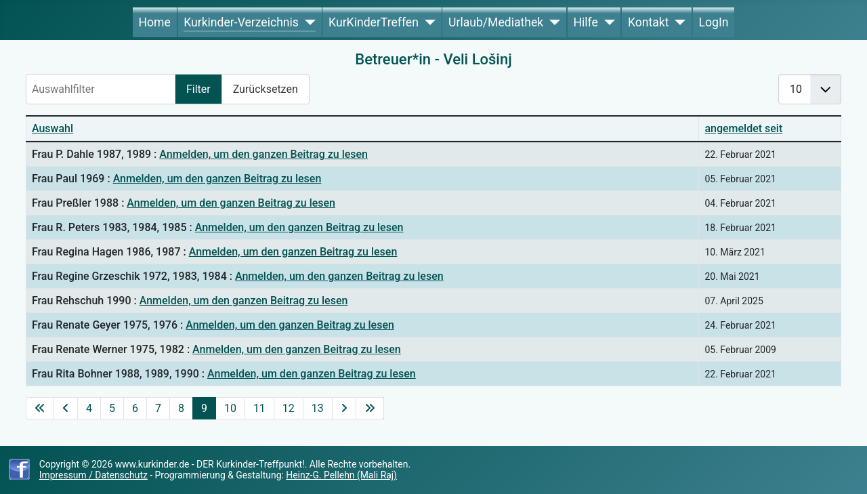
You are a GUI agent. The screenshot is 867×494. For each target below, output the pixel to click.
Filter (198, 89)
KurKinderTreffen (374, 22)
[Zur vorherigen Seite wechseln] (66, 408)
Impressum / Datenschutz (93, 475)
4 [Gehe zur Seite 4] (89, 408)
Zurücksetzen (265, 89)
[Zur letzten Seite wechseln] (370, 408)
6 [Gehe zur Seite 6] (135, 408)
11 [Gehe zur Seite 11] (259, 408)
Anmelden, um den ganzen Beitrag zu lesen (263, 154)
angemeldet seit (743, 128)
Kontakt (648, 22)
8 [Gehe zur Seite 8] (181, 408)
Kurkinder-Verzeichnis (241, 22)
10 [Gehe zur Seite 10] (230, 408)
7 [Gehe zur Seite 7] (158, 408)
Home (154, 22)
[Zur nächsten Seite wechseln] (344, 408)
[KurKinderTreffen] (427, 22)
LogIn (714, 22)
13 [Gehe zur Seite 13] (318, 408)
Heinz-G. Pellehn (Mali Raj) (341, 475)
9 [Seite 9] (204, 408)
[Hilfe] (606, 22)
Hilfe (585, 22)
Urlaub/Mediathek (495, 22)
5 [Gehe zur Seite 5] (112, 408)
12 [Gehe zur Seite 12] (288, 408)
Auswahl (52, 128)
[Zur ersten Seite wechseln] (40, 408)
